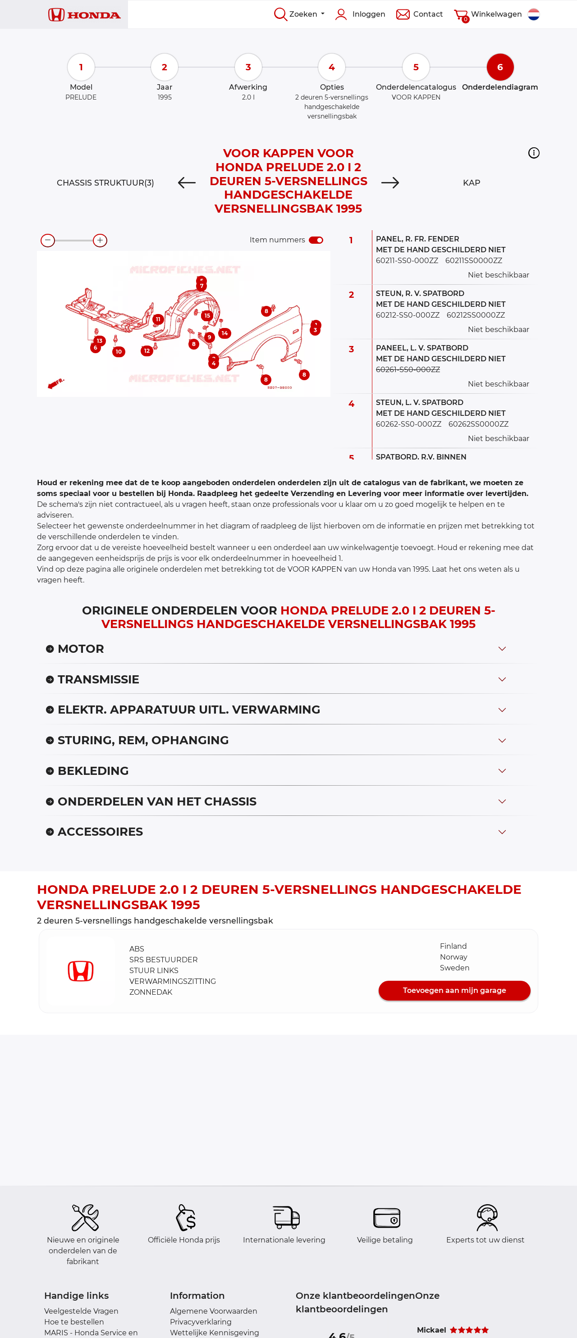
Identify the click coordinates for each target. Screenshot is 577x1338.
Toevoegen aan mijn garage (454, 990)
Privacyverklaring (201, 1322)
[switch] (316, 240)
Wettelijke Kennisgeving (214, 1333)
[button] (534, 153)
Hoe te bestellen (74, 1322)
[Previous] (186, 183)
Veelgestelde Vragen (81, 1311)
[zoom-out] (48, 240)
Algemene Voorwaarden (213, 1311)
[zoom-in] (100, 240)
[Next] (390, 183)
